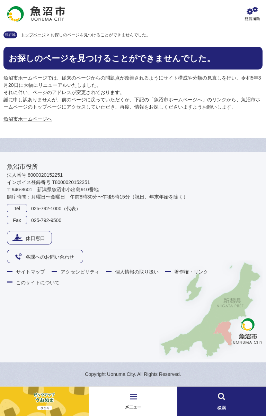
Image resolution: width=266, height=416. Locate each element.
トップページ (33, 35)
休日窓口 (35, 238)
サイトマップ (30, 271)
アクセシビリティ (80, 271)
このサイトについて (38, 282)
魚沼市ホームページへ (27, 119)
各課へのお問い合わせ (50, 257)
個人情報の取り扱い (137, 271)
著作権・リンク (191, 271)
